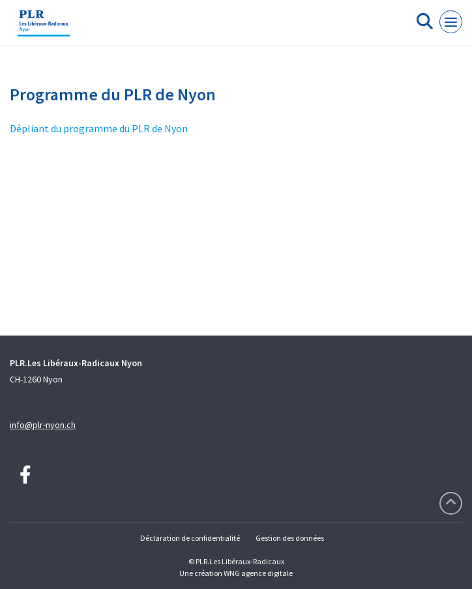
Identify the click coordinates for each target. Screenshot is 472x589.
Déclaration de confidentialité (190, 538)
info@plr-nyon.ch (43, 425)
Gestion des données (290, 538)
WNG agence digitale (258, 573)
